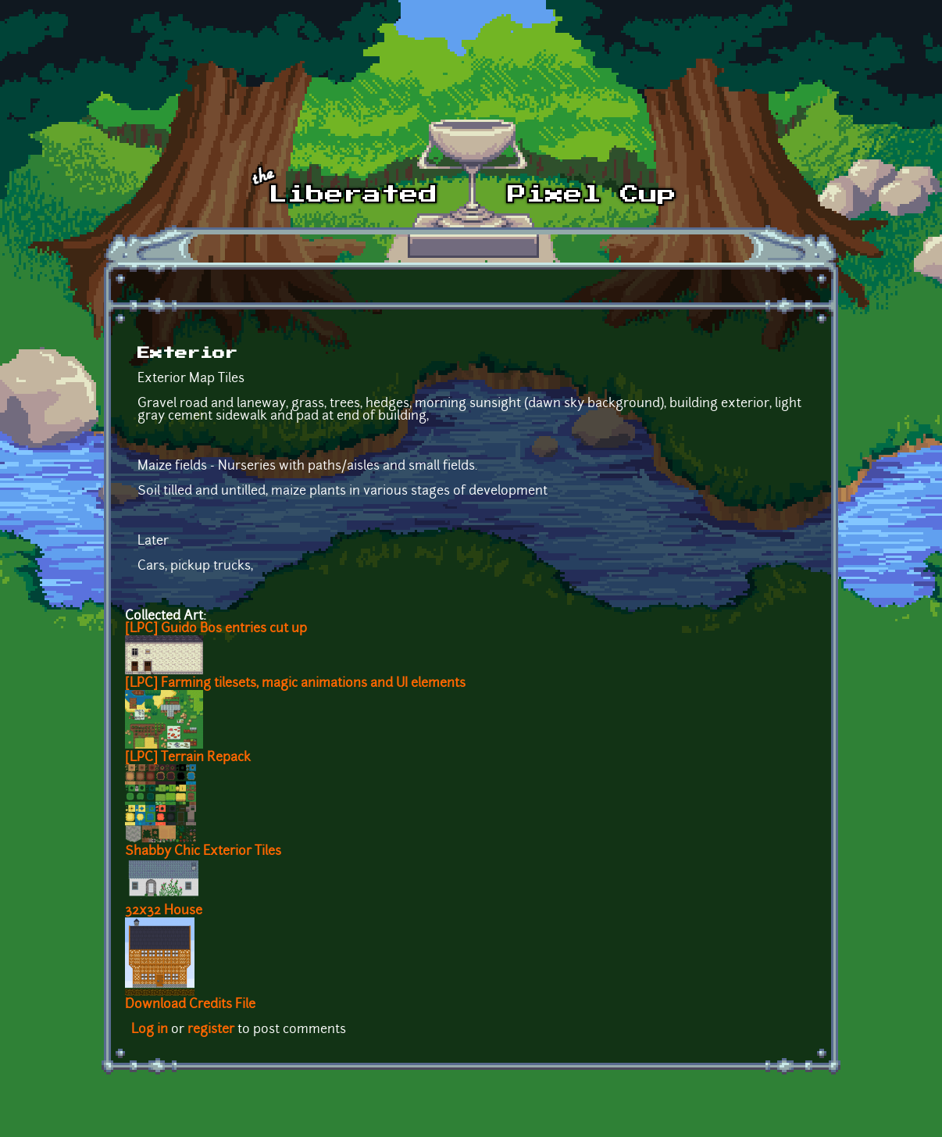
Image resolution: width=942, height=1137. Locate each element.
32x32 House (163, 911)
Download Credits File (190, 1005)
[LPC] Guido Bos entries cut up (216, 629)
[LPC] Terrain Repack (188, 758)
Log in (149, 1030)
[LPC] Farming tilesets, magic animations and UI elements (295, 684)
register (210, 1030)
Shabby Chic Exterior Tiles (203, 852)
